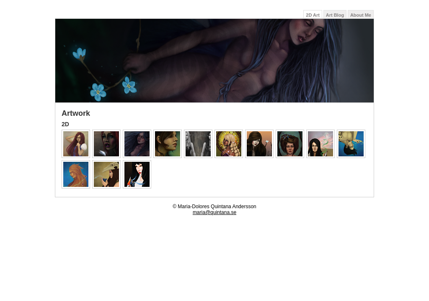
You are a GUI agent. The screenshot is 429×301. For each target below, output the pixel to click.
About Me (360, 15)
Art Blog (335, 15)
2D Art (313, 15)
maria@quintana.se (214, 212)
